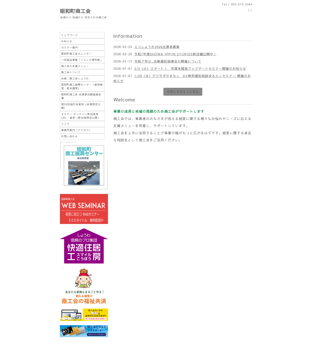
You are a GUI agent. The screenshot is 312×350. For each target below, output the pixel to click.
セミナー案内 (69, 47)
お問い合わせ (69, 136)
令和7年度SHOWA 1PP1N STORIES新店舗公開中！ (175, 54)
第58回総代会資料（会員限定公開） (81, 106)
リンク (65, 124)
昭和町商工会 (75, 10)
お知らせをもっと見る (183, 91)
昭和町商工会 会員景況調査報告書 (81, 96)
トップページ (69, 35)
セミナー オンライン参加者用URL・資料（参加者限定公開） (80, 115)
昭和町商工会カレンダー (76, 53)
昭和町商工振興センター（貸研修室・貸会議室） (82, 86)
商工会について (71, 72)
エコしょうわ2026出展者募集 (157, 46)
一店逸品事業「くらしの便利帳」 (82, 60)
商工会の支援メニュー (75, 66)
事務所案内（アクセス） (76, 130)
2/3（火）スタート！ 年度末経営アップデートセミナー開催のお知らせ (190, 68)
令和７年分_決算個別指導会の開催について (167, 61)
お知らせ (66, 41)
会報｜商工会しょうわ (75, 78)
